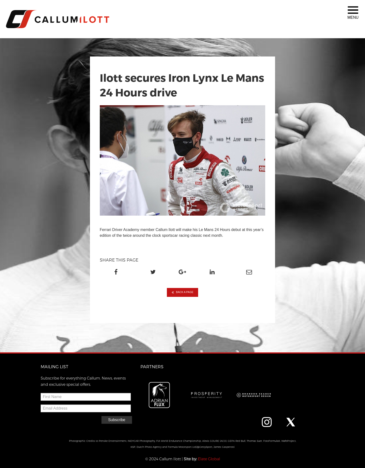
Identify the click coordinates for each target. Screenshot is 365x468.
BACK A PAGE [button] (182, 292)
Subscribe (116, 420)
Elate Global (209, 458)
